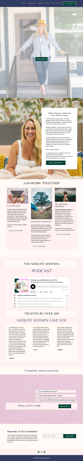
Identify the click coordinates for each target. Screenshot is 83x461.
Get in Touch (56, 3)
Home (23, 3)
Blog (47, 3)
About (40, 3)
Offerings (31, 3)
